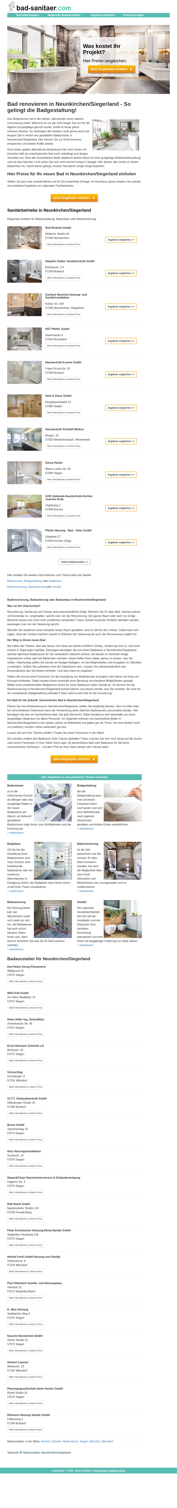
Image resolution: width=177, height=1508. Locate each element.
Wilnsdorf (107, 1441)
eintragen (133, 15)
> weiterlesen (15, 832)
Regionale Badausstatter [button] (65, 15)
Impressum (101, 1470)
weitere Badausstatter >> (74, 562)
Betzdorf (95, 1441)
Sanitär (57, 586)
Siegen (84, 1441)
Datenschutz (117, 1470)
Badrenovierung (17, 586)
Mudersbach (70, 1441)
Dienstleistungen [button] (28, 15)
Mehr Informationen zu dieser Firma (63, 244)
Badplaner (55, 580)
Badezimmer (15, 580)
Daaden (56, 1441)
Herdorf (45, 1441)
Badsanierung (36, 586)
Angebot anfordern (102, 15)
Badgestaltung (33, 580)
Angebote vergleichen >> (121, 239)
